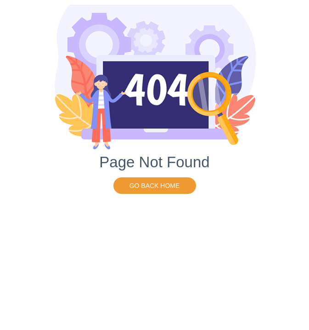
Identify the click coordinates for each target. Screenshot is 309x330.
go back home (154, 185)
